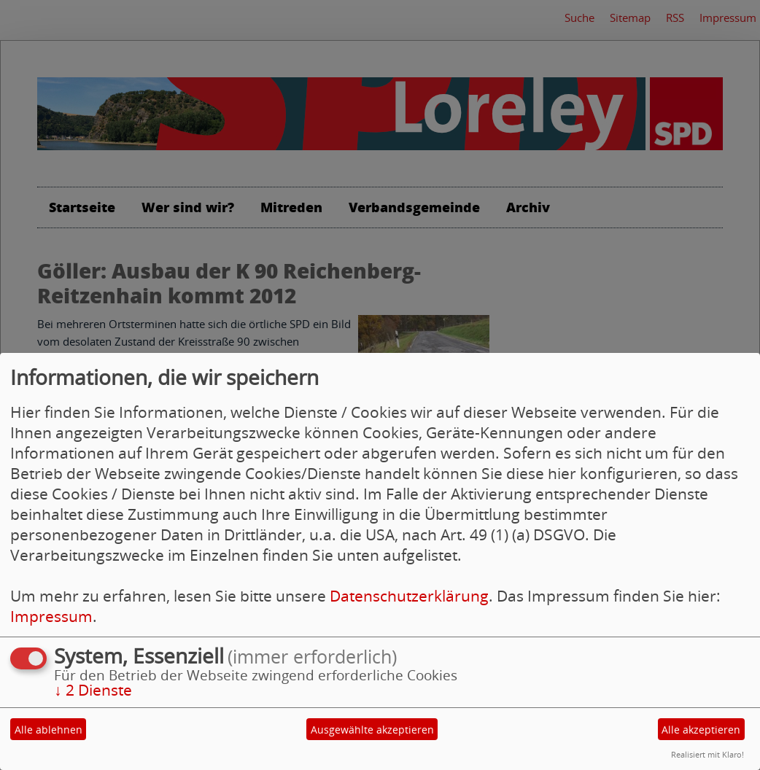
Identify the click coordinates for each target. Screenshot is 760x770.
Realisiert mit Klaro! (707, 754)
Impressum (51, 616)
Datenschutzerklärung (409, 596)
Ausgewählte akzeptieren (372, 729)
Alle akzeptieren (701, 729)
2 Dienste (93, 690)
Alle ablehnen (48, 729)
